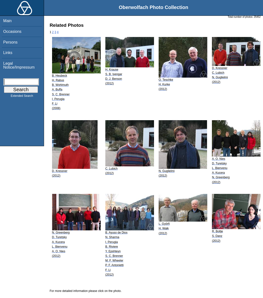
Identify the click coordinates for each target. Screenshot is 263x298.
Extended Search (22, 96)
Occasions (12, 31)
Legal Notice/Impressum (19, 65)
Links (7, 53)
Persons (10, 42)
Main (7, 21)
